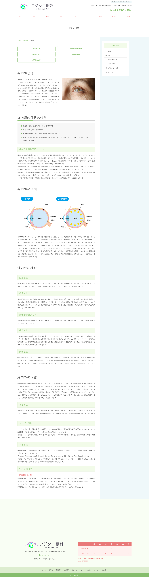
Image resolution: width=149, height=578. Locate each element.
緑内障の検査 (76, 54)
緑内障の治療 (36, 60)
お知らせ (100, 16)
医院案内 (47, 16)
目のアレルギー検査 (112, 68)
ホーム (20, 16)
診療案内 (60, 16)
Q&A (88, 16)
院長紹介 (33, 16)
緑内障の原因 (36, 54)
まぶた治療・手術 (112, 60)
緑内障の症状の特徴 (76, 49)
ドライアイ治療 (111, 64)
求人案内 (128, 16)
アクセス (114, 16)
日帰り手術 (109, 72)
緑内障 (108, 55)
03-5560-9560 (44, 556)
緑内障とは (36, 49)
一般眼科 (109, 51)
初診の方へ (75, 16)
